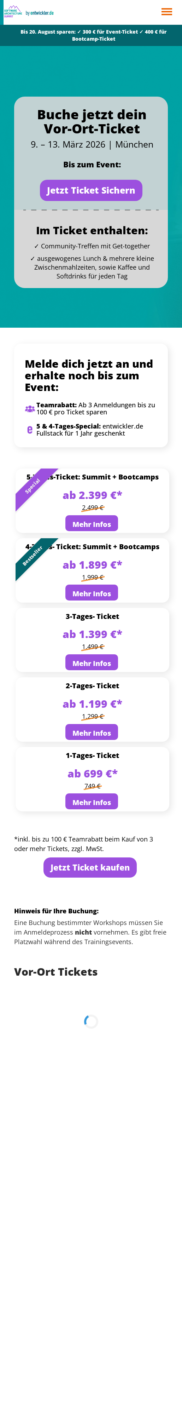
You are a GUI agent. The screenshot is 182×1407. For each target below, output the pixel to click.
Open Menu (166, 12)
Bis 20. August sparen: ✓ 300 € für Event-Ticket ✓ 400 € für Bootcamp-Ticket (93, 35)
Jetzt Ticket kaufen (90, 867)
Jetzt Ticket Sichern (91, 190)
